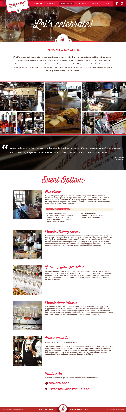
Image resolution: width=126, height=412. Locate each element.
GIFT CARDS (82, 3)
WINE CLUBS (51, 3)
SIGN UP (106, 3)
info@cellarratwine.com (69, 389)
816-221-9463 (59, 383)
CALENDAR (38, 3)
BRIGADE (121, 409)
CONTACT (94, 3)
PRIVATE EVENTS (66, 3)
